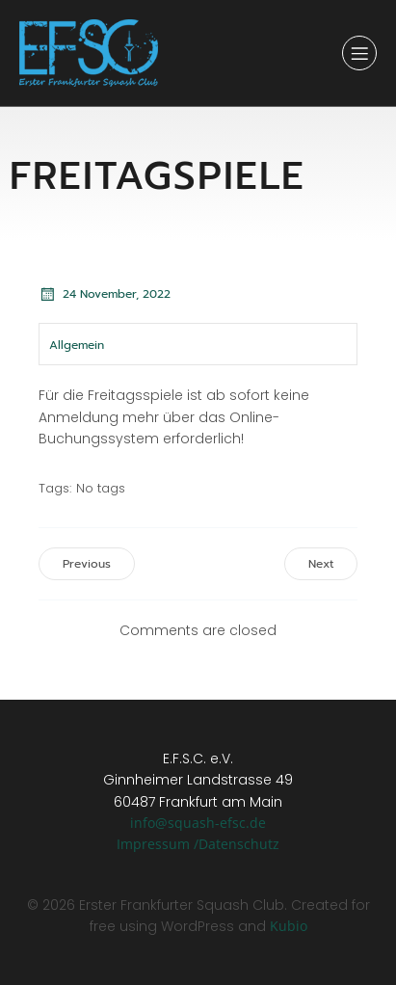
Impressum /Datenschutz (198, 844)
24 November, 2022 (105, 294)
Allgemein (76, 345)
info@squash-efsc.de (198, 822)
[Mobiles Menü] (359, 53)
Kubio (288, 926)
